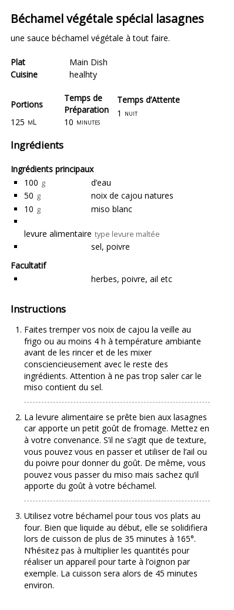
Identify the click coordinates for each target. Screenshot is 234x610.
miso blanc (111, 208)
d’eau (101, 182)
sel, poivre (110, 246)
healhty (83, 74)
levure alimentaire (58, 233)
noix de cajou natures (132, 195)
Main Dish (88, 62)
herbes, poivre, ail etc (131, 278)
